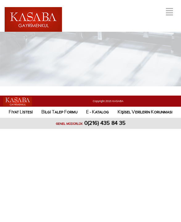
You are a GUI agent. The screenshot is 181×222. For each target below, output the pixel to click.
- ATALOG (97, 112)
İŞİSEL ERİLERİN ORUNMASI (144, 112)
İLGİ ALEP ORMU (59, 112)
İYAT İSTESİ (21, 112)
